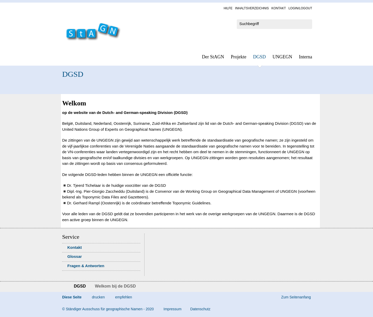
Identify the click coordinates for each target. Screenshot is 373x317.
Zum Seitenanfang (296, 297)
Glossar (74, 256)
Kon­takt (278, 8)
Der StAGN (213, 56)
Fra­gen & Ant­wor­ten (85, 266)
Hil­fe (228, 8)
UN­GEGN (282, 56)
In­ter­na (305, 56)
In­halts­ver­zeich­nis (252, 8)
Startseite (64, 287)
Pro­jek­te (238, 56)
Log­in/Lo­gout (300, 8)
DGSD (259, 56)
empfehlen (123, 297)
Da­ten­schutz (200, 309)
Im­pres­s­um (172, 309)
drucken (98, 297)
